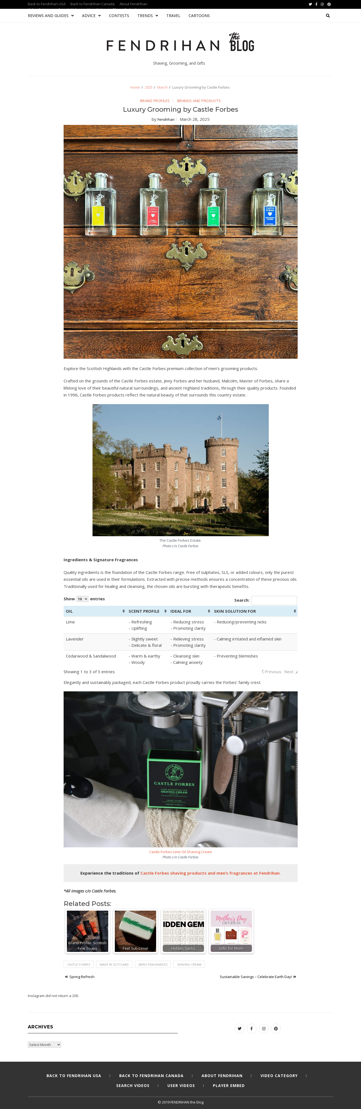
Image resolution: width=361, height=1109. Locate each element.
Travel (173, 15)
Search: (265, 600)
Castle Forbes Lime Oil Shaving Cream (180, 851)
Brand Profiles (155, 100)
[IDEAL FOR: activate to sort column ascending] (190, 611)
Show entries (84, 599)
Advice (91, 15)
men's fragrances (153, 964)
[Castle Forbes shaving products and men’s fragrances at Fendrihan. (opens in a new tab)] (210, 873)
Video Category (279, 1075)
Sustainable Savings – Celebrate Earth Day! (256, 976)
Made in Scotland (114, 964)
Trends (147, 15)
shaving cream (189, 964)
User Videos (181, 1085)
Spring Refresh (81, 976)
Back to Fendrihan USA (47, 3)
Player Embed (229, 1085)
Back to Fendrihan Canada (92, 3)
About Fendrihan (133, 3)
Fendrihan (166, 119)
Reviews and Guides (51, 15)
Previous (273, 671)
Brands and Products (199, 100)
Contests (119, 15)
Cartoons (199, 15)
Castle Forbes (78, 964)
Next (289, 671)
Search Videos (133, 1085)
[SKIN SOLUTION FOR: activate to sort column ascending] (255, 611)
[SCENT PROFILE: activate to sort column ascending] (147, 611)
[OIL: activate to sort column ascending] (95, 611)
